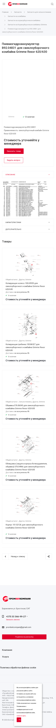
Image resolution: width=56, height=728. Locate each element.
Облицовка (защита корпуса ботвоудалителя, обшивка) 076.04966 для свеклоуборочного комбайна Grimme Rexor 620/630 (26, 466)
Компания (7, 650)
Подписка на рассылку (24, 637)
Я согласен (20, 720)
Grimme (11, 117)
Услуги (5, 657)
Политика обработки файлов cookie (18, 667)
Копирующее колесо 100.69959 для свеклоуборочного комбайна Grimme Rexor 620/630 (25, 286)
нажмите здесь (21, 716)
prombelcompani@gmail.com (18, 627)
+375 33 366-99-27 (16, 616)
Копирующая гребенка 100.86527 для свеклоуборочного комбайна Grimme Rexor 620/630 (25, 347)
